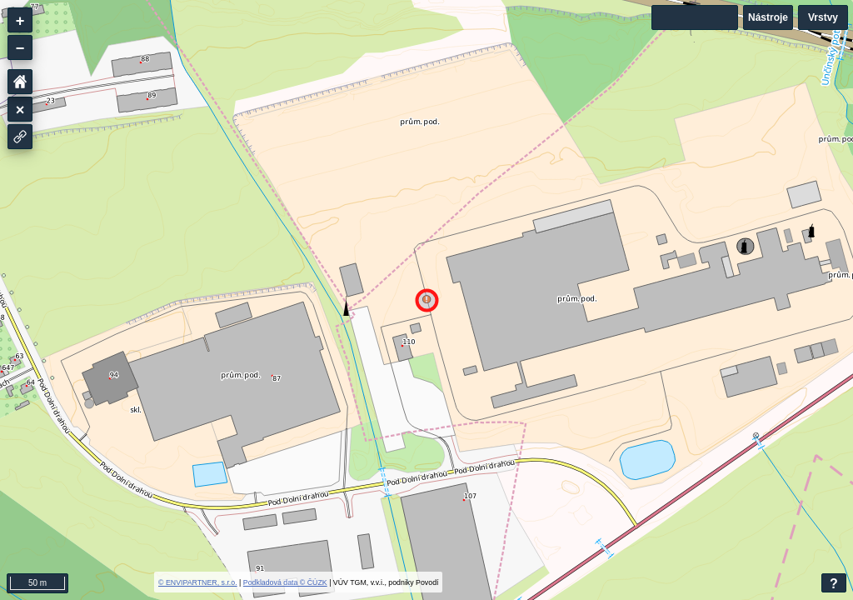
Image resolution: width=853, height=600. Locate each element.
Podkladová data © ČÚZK (285, 582)
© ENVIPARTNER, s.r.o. (197, 582)
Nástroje (768, 17)
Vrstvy (823, 17)
